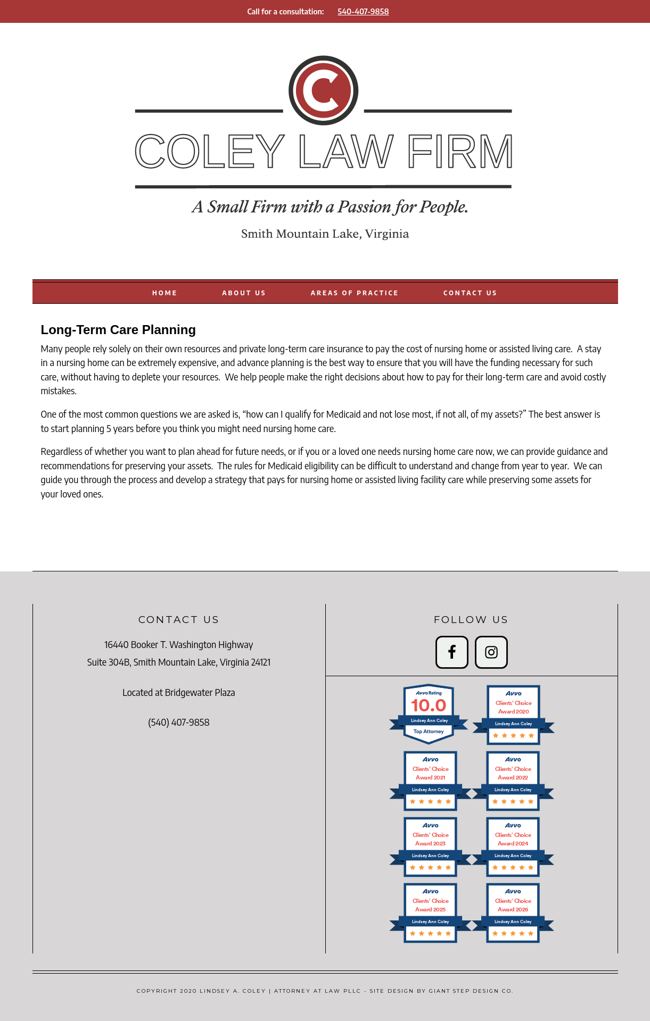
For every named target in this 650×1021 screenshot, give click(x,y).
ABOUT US (244, 292)
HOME (165, 292)
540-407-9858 (363, 11)
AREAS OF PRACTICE (355, 292)
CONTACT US (470, 292)
